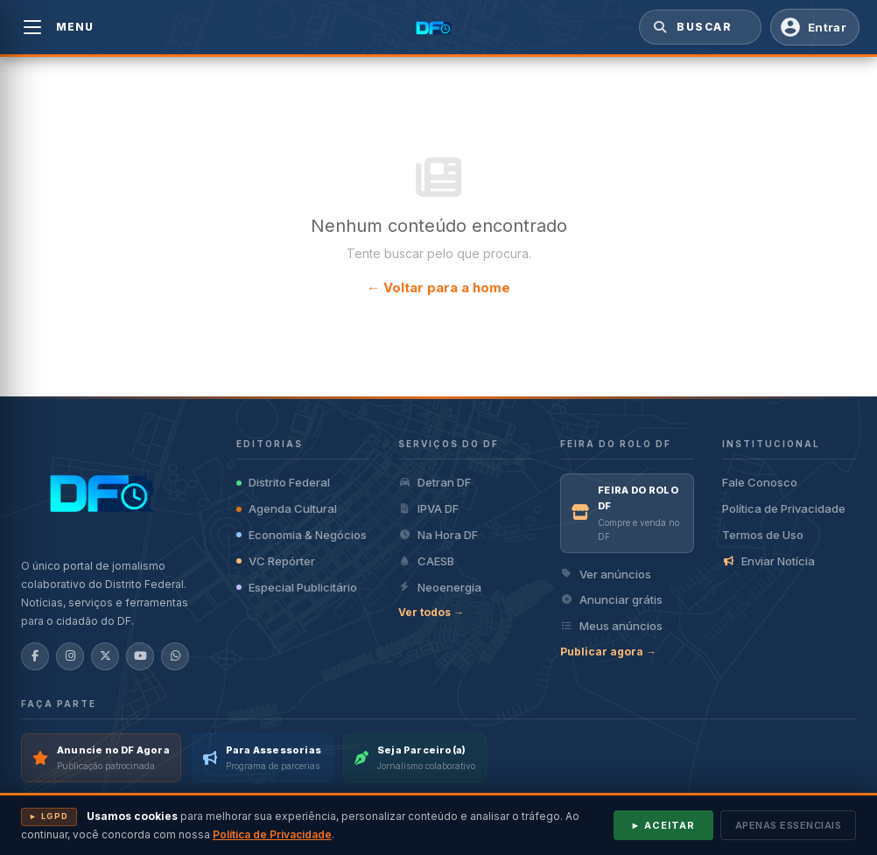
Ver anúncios (605, 574)
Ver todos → (431, 612)
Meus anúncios (611, 626)
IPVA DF (428, 508)
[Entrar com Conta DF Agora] (814, 27)
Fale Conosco (759, 482)
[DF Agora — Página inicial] (439, 27)
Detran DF (434, 482)
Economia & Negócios (301, 535)
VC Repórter (275, 561)
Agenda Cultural (286, 508)
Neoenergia (439, 587)
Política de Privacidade (783, 508)
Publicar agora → (608, 651)
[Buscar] (658, 27)
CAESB (426, 561)
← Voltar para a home (438, 287)
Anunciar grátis (611, 599)
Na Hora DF (438, 535)
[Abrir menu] (32, 27)
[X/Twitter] (105, 656)
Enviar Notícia (768, 561)
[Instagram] (70, 656)
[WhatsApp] (175, 656)
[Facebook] (35, 656)
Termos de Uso (762, 535)
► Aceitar (663, 825)
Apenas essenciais (788, 825)
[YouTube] (140, 656)
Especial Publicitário (296, 587)
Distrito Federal (283, 482)
